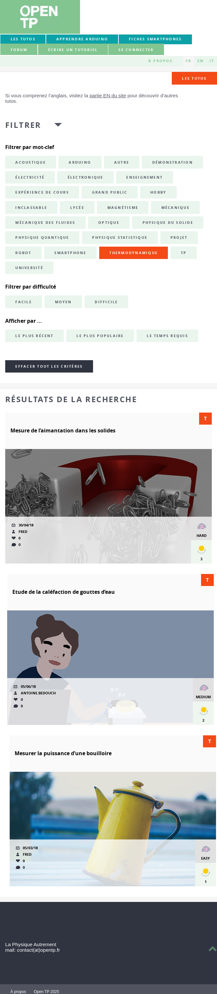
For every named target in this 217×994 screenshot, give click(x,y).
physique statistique (119, 237)
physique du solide (167, 222)
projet (178, 237)
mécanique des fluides (45, 222)
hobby (158, 192)
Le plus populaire (100, 335)
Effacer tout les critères (49, 366)
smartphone (70, 252)
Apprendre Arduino (82, 39)
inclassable (31, 207)
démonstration (172, 162)
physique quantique (42, 237)
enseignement (144, 177)
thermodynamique (133, 252)
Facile (23, 302)
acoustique (30, 162)
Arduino (80, 162)
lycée (77, 207)
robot (23, 252)
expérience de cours (42, 192)
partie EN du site (107, 95)
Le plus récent (34, 335)
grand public (110, 192)
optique (108, 222)
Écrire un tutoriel (73, 49)
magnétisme (122, 207)
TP (183, 252)
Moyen (63, 302)
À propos (160, 60)
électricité (30, 177)
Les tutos (23, 39)
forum (19, 49)
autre (121, 162)
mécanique (175, 207)
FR (188, 60)
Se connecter (136, 49)
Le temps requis (167, 335)
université (29, 267)
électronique (85, 177)
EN (200, 60)
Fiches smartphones (155, 39)
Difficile (106, 302)
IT (212, 60)
